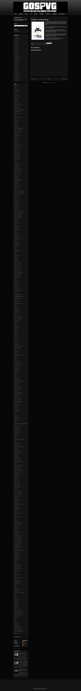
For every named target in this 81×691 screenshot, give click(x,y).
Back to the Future (17, 117)
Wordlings (16, 607)
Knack (15, 338)
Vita (15, 587)
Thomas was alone (17, 542)
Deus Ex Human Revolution (19, 191)
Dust (15, 224)
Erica (15, 231)
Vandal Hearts (16, 583)
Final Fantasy (16, 242)
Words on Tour (16, 609)
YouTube (35, 13)
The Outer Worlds (17, 539)
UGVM (15, 576)
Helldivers (16, 307)
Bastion (15, 122)
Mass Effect (16, 379)
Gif (14, 279)
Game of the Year (17, 266)
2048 (15, 87)
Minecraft (15, 390)
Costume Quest (17, 163)
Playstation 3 (40, 44)
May (16, 67)
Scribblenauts (16, 467)
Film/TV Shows (62, 13)
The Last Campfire (17, 537)
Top (31, 13)
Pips (15, 421)
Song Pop (16, 489)
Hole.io (15, 314)
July (16, 64)
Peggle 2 (15, 416)
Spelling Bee (16, 500)
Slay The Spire (16, 483)
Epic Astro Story (17, 229)
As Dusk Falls (16, 107)
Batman (15, 124)
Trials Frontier (16, 568)
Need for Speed (17, 399)
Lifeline (15, 353)
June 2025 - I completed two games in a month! (23, 662)
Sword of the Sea (17, 524)
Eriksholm (16, 233)
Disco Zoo (16, 202)
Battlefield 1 (16, 126)
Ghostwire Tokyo (17, 277)
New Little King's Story (18, 401)
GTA (15, 292)
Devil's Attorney (17, 194)
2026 (16, 36)
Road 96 (15, 454)
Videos (15, 585)
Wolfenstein (16, 600)
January (16, 73)
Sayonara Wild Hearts (18, 461)
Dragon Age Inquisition (18, 211)
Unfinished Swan (45, 44)
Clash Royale (16, 154)
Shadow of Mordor (17, 470)
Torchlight (16, 559)
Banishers (16, 120)
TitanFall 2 (16, 555)
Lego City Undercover (18, 346)
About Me (21, 13)
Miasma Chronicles (17, 388)
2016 (16, 52)
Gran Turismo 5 (17, 288)
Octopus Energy (17, 31)
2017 (16, 50)
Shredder (15, 478)
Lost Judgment (16, 364)
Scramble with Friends (18, 465)
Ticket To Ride (16, 544)
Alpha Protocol (16, 96)
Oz (14, 412)
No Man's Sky (16, 405)
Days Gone (16, 176)
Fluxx (15, 248)
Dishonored (16, 203)
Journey (15, 331)
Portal (15, 437)
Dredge (15, 220)
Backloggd (55, 13)
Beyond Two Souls (17, 131)
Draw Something (17, 216)
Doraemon (16, 209)
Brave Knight (16, 135)
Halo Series (16, 301)
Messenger (16, 384)
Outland (15, 407)
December (17, 56)
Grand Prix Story (17, 290)
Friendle (15, 259)
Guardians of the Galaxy (18, 296)
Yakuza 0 (15, 624)
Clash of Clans (16, 152)
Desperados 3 (16, 187)
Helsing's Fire (16, 309)
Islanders (15, 325)
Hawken (15, 305)
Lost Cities (16, 360)
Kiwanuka (16, 336)
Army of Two (16, 106)
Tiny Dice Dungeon (17, 546)
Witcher (15, 598)
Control (15, 161)
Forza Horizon (16, 255)
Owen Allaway (16, 410)
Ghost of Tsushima (17, 274)
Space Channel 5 (17, 494)
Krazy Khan (24, 643)
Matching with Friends (18, 381)
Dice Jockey (16, 198)
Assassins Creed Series (18, 109)
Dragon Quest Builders (18, 213)
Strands (15, 515)
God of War (16, 281)
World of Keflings (17, 614)
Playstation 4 (16, 428)
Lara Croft (16, 340)
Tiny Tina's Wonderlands (18, 550)
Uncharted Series (17, 577)
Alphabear (16, 98)
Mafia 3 (15, 373)
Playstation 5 (16, 430)
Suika (15, 518)
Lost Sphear (16, 370)
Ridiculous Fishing (17, 452)
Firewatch (16, 244)
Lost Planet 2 (16, 366)
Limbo (15, 357)
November (17, 58)
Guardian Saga (16, 294)
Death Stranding (17, 185)
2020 (16, 46)
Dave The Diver (17, 174)
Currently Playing (17, 168)
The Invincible (16, 535)
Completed (35, 44)
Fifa (14, 240)
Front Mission (16, 261)
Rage (15, 441)
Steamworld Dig (17, 513)
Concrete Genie (17, 157)
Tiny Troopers (16, 553)
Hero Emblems (16, 312)
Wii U (15, 596)
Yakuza (15, 622)
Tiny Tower (16, 552)
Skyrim (15, 480)
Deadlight (15, 183)
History (26, 13)
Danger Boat (16, 172)
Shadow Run (16, 472)
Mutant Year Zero (17, 397)
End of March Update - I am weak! (16, 642)
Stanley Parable (17, 507)
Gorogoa (15, 285)
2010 (16, 80)
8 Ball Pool (16, 91)
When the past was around (19, 592)
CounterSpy (16, 165)
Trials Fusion (16, 570)
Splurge (15, 505)
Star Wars (16, 509)
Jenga (15, 329)
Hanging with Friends (18, 303)
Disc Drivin (16, 200)
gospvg (15, 287)
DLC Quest (16, 205)
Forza (15, 253)
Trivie (15, 572)
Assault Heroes (17, 111)
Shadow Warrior (17, 474)
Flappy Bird (16, 246)
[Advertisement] (26, 683)
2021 (16, 44)
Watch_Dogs (16, 590)
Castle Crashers (17, 144)
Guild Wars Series (17, 298)
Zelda (15, 633)
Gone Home (16, 283)
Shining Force (16, 476)
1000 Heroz (16, 85)
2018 (16, 49)
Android (15, 100)
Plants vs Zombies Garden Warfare (20, 423)
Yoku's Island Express (18, 631)
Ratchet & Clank (17, 443)
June (16, 65)
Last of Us (16, 342)
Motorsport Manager (17, 394)
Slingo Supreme (17, 485)
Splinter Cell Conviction (18, 504)
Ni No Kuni (16, 403)
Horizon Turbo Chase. (18, 316)
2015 (16, 53)
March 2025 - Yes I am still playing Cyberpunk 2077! (23, 670)
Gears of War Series (17, 272)
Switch (15, 520)
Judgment (16, 333)
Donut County (16, 207)
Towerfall (15, 563)
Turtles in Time (16, 574)
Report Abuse (17, 636)
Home (16, 13)
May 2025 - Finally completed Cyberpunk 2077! (22, 653)
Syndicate (16, 526)
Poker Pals (16, 435)
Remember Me (16, 450)
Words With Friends (17, 611)
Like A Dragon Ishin (17, 355)
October (16, 59)
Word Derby (16, 601)
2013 (16, 75)
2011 (16, 78)
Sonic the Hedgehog (17, 491)
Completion (48, 13)
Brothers (15, 137)
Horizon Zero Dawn (17, 318)
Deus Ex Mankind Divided (18, 192)
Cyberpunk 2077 (17, 170)
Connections (16, 159)
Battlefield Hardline (17, 130)
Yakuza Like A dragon (18, 629)
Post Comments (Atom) (51, 82)
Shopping (41, 13)
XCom (15, 618)
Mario (15, 375)
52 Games (16, 89)
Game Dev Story (17, 264)
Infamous (15, 322)
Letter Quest (16, 349)
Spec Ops (16, 498)
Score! (15, 463)
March (16, 70)
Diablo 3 (15, 196)
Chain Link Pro (16, 146)
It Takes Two (16, 327)
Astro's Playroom (17, 113)
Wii (14, 594)
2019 (16, 47)
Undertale (16, 579)
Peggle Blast (16, 418)
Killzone (15, 335)
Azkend (15, 115)
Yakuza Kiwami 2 (17, 627)
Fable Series (16, 235)
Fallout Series (16, 237)
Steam (15, 511)
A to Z (15, 93)
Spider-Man (16, 502)
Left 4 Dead (16, 344)
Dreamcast (16, 218)
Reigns (15, 448)
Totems (15, 561)
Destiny (15, 189)
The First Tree (16, 533)
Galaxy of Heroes (17, 263)
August (16, 62)
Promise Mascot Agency (18, 439)
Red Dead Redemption (18, 446)
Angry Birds (16, 102)
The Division (16, 531)
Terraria (15, 529)
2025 (16, 38)
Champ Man (16, 148)
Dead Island (16, 178)
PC (14, 414)
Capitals (15, 139)
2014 (16, 55)
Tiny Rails (16, 548)
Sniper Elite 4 (16, 487)
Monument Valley (17, 392)
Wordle (15, 605)
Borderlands (16, 133)
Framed (15, 257)
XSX (15, 620)
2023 (16, 41)
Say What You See (17, 459)
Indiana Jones (16, 320)
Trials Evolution (17, 566)
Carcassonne (16, 141)
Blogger (46, 688)
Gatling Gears (16, 270)
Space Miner (16, 496)
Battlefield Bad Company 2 (19, 128)
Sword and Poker (17, 522)
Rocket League (16, 457)
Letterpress (16, 351)
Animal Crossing (17, 104)
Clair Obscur (16, 150)
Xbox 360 (15, 616)
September (17, 61)
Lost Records (16, 368)
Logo (15, 359)
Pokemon (15, 433)
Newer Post (33, 78)
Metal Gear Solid (17, 386)
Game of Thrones (17, 268)
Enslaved (15, 226)
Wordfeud (16, 603)
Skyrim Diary (16, 481)
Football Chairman (17, 250)
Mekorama (16, 383)
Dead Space (16, 181)
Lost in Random (17, 362)
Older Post (65, 78)
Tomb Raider (16, 557)
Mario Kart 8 (16, 377)
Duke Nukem (16, 222)
